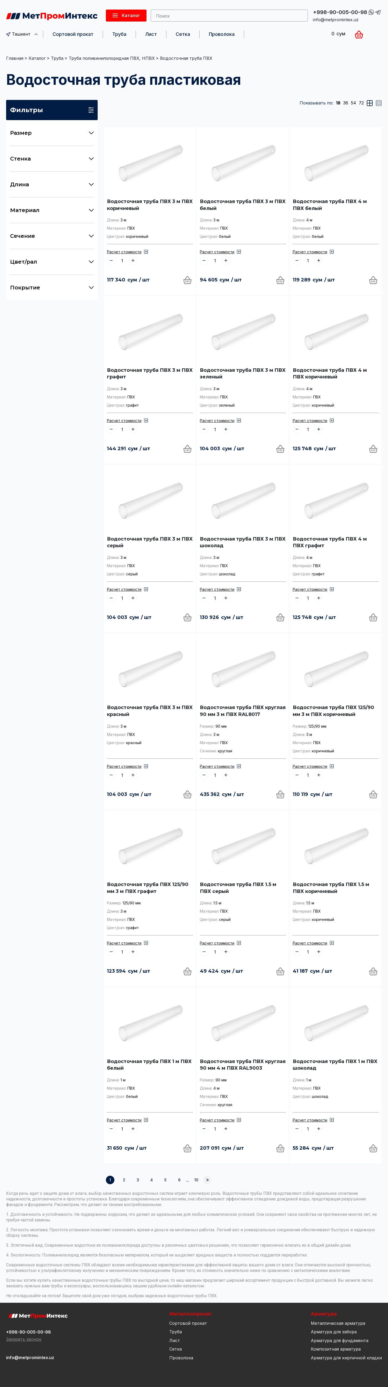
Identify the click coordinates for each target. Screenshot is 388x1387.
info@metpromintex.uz (336, 19)
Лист (151, 34)
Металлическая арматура (338, 1323)
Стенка (52, 158)
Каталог (37, 58)
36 (345, 103)
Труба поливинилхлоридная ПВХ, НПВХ (112, 58)
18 (338, 103)
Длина (52, 184)
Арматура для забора (334, 1331)
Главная (14, 58)
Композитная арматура (336, 1349)
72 (361, 103)
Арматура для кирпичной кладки (346, 1357)
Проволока (222, 34)
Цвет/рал (52, 262)
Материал (52, 210)
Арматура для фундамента (339, 1340)
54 (353, 103)
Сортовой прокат (73, 34)
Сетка (183, 34)
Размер (52, 133)
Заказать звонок (23, 1339)
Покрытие (52, 287)
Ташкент (22, 34)
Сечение (52, 236)
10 (196, 1180)
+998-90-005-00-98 (340, 12)
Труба (119, 34)
